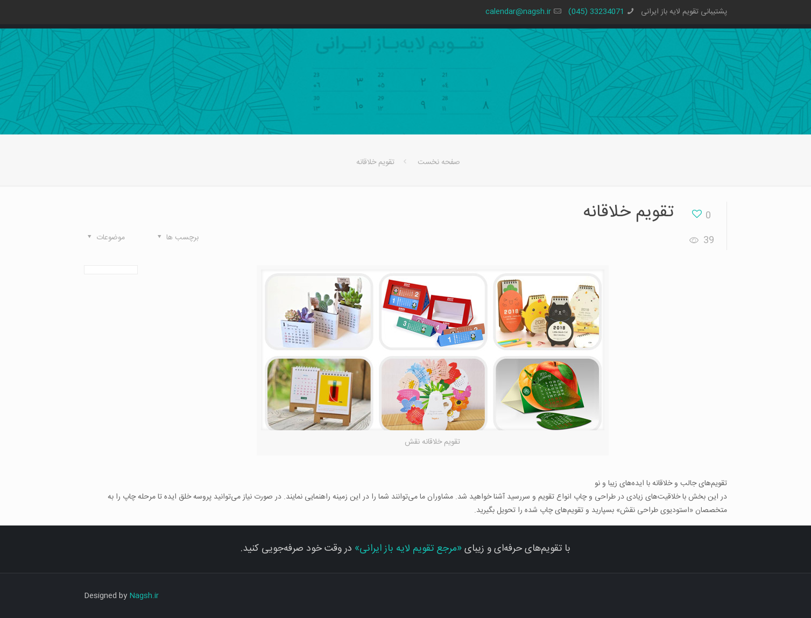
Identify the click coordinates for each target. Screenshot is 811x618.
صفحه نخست (439, 162)
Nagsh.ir (144, 595)
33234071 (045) (596, 11)
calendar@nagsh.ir (518, 11)
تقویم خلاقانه (375, 162)
